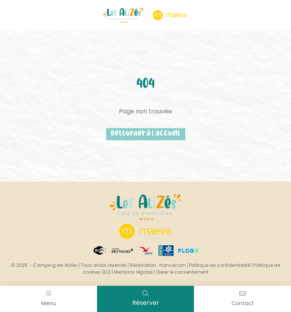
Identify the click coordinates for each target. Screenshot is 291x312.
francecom (173, 265)
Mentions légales (133, 272)
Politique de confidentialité (219, 265)
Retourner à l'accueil (146, 134)
